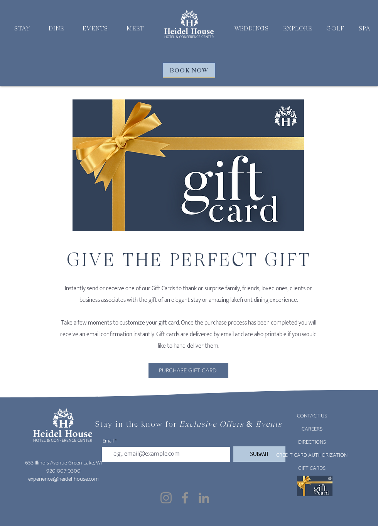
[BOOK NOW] (189, 70)
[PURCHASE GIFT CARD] (188, 370)
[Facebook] (184, 497)
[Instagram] (166, 497)
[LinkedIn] (203, 497)
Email (108, 441)
